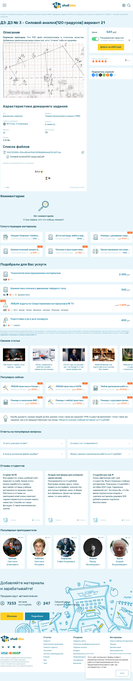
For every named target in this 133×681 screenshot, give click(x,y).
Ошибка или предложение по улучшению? (18, 163)
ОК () (122, 673)
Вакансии (77, 663)
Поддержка (78, 660)
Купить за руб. (111, 47)
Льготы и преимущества (53, 654)
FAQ (45, 660)
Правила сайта (79, 641)
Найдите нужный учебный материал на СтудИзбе (84, 420)
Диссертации (115, 647)
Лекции (113, 644)
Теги (45, 663)
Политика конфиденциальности (86, 644)
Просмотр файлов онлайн (120, 654)
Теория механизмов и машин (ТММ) (62, 116)
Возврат (76, 650)
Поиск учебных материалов (121, 641)
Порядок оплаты (80, 647)
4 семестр (50, 124)
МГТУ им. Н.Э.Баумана (15, 123)
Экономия (47, 650)
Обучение (12, 616)
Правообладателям (81, 657)
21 (4, 133)
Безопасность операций (83, 654)
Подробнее (37, 616)
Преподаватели (116, 650)
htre (6, 187)
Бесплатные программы (53, 644)
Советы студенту (50, 647)
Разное (46, 657)
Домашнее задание (12, 116)
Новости (46, 641)
